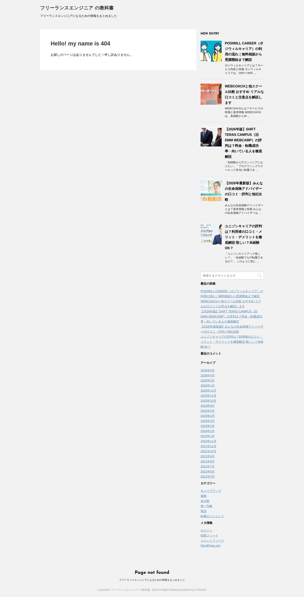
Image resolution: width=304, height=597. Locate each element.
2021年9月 (208, 456)
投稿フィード (209, 535)
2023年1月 (208, 436)
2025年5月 (208, 410)
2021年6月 (208, 471)
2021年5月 (208, 476)
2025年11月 (208, 395)
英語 (203, 511)
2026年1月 (208, 385)
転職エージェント (212, 516)
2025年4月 (208, 416)
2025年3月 (208, 421)
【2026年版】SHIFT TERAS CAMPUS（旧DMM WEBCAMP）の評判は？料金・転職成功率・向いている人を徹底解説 (231, 316)
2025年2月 (208, 426)
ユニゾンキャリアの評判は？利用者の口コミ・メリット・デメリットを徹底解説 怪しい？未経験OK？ (243, 237)
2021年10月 (208, 451)
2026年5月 (208, 370)
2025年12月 (208, 390)
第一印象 (206, 506)
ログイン (206, 530)
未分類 (205, 501)
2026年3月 (208, 380)
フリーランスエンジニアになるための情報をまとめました (152, 579)
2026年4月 (208, 375)
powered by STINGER (193, 589)
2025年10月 (208, 400)
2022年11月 (208, 441)
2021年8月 (208, 461)
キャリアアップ (211, 491)
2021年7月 (208, 466)
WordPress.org (210, 545)
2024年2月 (208, 431)
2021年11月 (208, 446)
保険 (203, 496)
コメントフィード (212, 540)
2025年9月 (208, 405)
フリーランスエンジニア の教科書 (77, 8)
